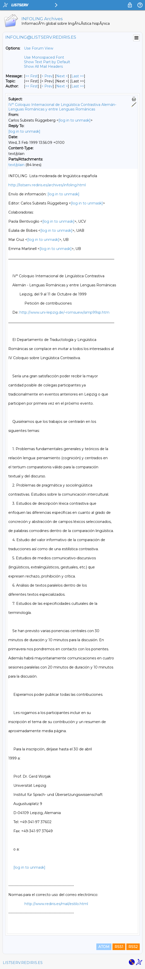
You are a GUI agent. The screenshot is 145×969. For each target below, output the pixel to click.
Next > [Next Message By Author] (62, 86)
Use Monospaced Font (44, 57)
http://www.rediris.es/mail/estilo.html (56, 904)
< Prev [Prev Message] (47, 76)
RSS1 (118, 946)
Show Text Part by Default (47, 62)
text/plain (16, 165)
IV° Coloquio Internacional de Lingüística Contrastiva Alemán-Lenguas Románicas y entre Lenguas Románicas (62, 106)
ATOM (103, 946)
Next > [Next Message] (62, 76)
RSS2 (133, 946)
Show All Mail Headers (43, 66)
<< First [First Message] (31, 76)
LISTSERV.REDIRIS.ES (23, 962)
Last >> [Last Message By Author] (77, 86)
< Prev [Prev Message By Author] (47, 86)
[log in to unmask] (75, 120)
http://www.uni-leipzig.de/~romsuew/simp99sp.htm (64, 312)
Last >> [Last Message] (77, 76)
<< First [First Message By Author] (31, 86)
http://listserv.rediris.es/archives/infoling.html (47, 185)
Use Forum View (38, 48)
